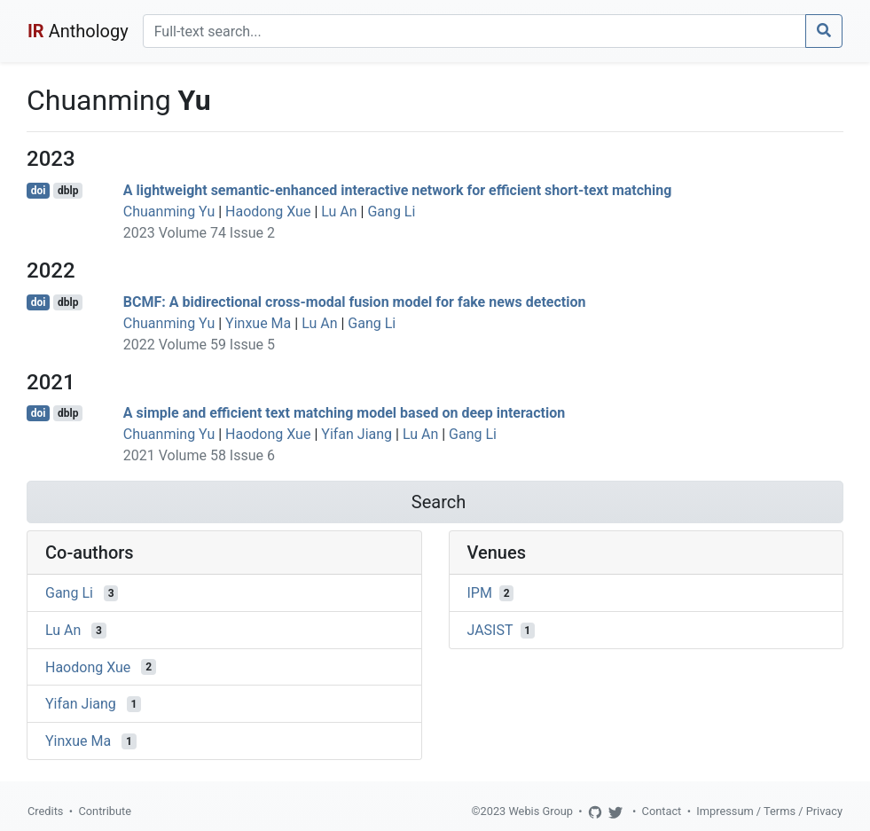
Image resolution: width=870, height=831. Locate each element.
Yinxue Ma (258, 323)
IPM (479, 592)
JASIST (490, 630)
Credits (45, 811)
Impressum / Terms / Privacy (769, 811)
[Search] (474, 31)
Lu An (339, 211)
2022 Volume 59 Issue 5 (199, 344)
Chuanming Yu (169, 211)
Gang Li (391, 211)
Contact (662, 811)
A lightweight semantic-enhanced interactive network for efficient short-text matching (397, 190)
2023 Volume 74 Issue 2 (199, 232)
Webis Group (540, 811)
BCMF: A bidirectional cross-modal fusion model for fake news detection (354, 302)
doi (38, 190)
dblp (68, 190)
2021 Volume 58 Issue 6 (199, 455)
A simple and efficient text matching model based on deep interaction (344, 412)
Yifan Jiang (356, 434)
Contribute (104, 811)
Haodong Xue (267, 211)
